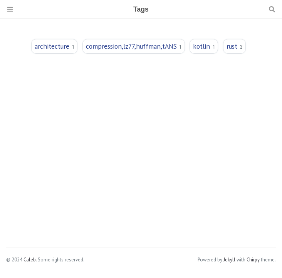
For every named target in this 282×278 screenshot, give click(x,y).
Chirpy (253, 259)
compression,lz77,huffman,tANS (133, 46)
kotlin (204, 46)
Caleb (30, 259)
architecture (54, 46)
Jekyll (229, 259)
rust (234, 46)
